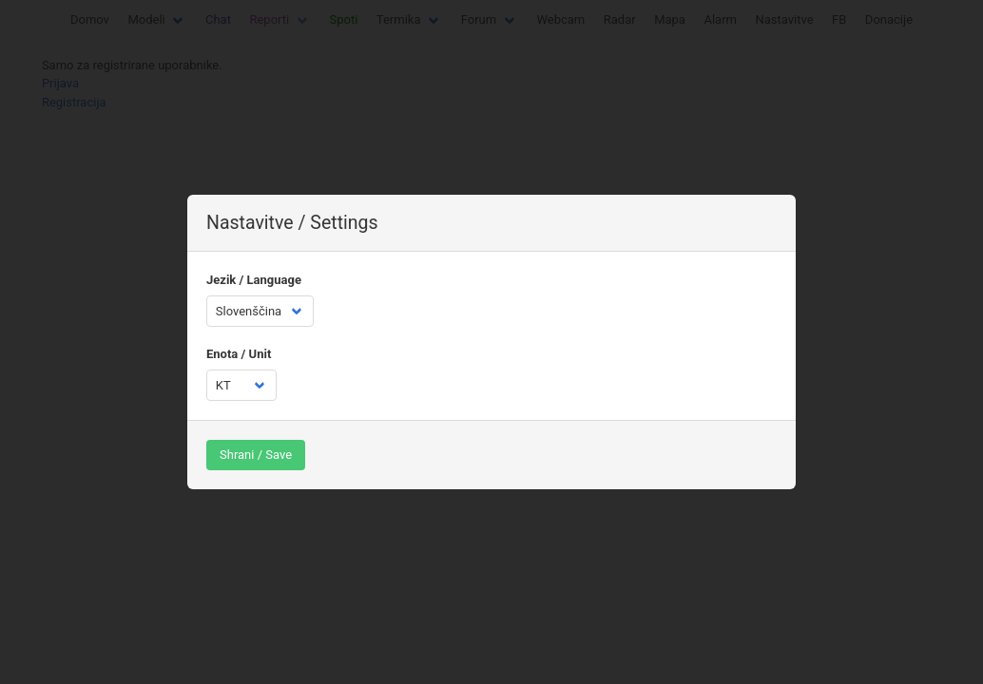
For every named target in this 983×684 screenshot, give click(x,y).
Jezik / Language (253, 280)
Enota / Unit (238, 354)
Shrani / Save (256, 454)
